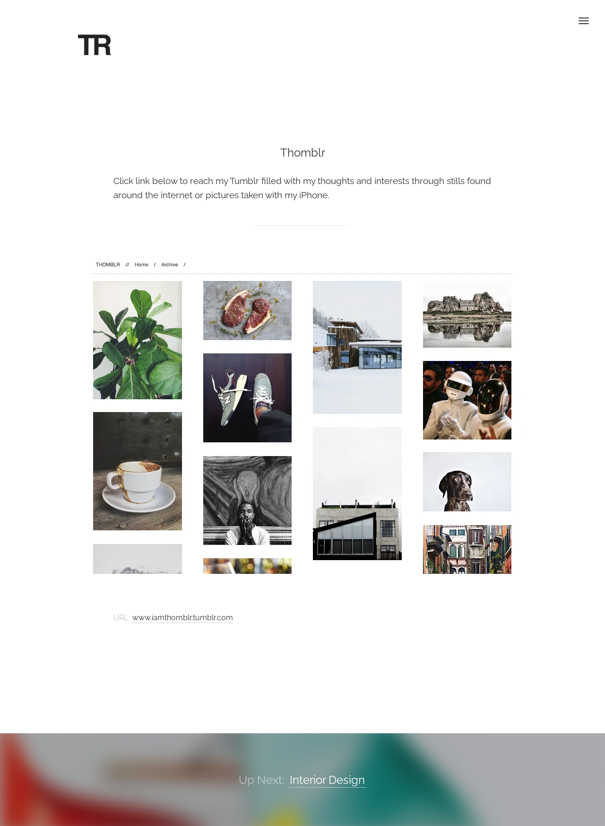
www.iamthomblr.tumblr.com (182, 617)
